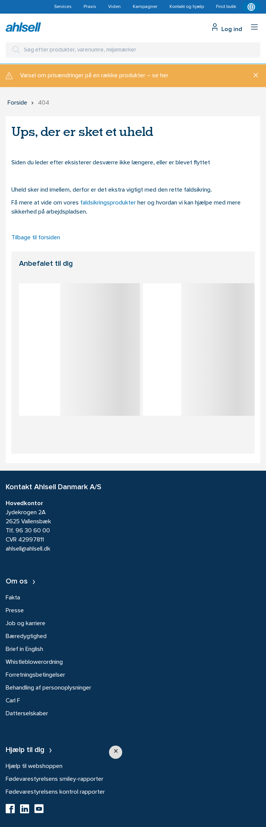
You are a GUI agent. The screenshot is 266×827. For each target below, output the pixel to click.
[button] (115, 752)
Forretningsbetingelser (35, 675)
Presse (15, 610)
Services (63, 7)
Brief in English (24, 649)
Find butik (226, 7)
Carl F (13, 701)
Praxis (90, 7)
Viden (114, 7)
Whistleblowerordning (34, 662)
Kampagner (145, 7)
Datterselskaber (27, 713)
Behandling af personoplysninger (48, 688)
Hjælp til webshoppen (34, 766)
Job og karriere (25, 623)
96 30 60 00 (33, 531)
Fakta (13, 598)
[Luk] (253, 75)
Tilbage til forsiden (35, 237)
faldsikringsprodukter (108, 203)
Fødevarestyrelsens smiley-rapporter (54, 779)
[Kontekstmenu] (251, 7)
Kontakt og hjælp (187, 7)
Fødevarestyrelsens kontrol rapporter (55, 792)
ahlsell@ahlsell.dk (28, 549)
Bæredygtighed (26, 636)
